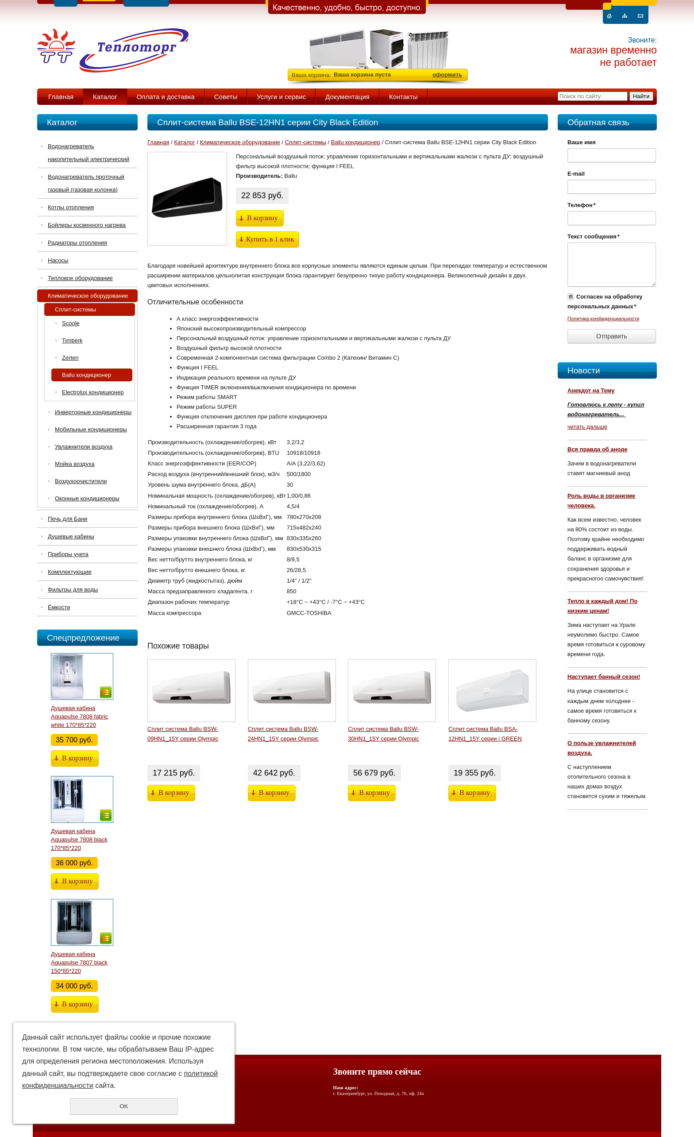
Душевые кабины (71, 536)
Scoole (71, 323)
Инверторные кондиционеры (93, 412)
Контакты (403, 96)
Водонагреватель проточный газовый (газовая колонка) (86, 183)
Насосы (58, 260)
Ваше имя (581, 142)
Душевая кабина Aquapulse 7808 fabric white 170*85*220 (79, 716)
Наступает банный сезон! (603, 676)
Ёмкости (59, 607)
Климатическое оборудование (88, 295)
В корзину (77, 758)
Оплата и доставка (166, 96)
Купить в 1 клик (270, 239)
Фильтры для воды (73, 589)
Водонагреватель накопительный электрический (88, 152)
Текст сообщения (593, 236)
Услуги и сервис (281, 96)
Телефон (581, 205)
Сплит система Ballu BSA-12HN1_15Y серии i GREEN (485, 734)
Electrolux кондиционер (92, 392)
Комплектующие (70, 571)
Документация (347, 96)
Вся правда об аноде (597, 449)
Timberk (72, 340)
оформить (447, 74)
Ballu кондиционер (86, 375)
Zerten (70, 357)
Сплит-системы (75, 309)
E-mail (576, 173)
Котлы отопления (71, 207)
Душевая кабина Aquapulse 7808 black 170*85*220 (79, 839)
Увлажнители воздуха (83, 446)
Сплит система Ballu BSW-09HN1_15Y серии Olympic (182, 734)
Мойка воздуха (74, 464)
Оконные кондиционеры (87, 498)
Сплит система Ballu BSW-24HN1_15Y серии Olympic (283, 734)
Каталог (105, 96)
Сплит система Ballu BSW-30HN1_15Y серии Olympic (383, 734)
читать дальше (587, 426)
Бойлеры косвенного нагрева (87, 225)
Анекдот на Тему (591, 390)
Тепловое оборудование (80, 278)
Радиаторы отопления (77, 242)
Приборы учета (68, 554)
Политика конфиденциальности (603, 318)
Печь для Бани (67, 518)
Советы (225, 96)
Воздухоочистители (81, 481)
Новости (583, 370)
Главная (60, 96)
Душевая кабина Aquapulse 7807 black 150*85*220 (79, 962)
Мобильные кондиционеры (91, 429)
